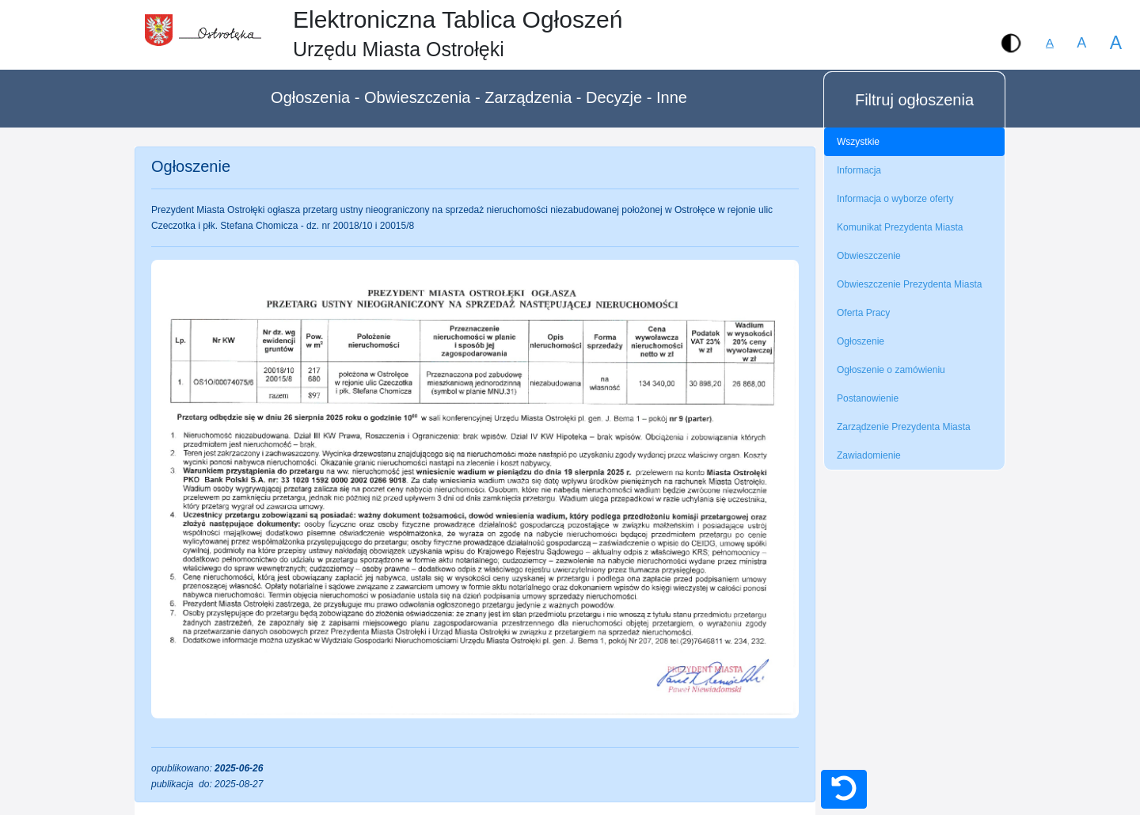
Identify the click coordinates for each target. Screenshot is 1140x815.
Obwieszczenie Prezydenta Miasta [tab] (909, 284)
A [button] (1081, 43)
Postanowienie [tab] (868, 398)
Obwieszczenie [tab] (869, 255)
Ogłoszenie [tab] (860, 341)
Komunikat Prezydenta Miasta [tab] (900, 227)
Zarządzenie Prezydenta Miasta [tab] (904, 426)
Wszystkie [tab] (858, 141)
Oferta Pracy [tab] (863, 312)
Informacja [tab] (859, 170)
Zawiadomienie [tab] (869, 455)
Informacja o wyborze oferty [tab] (895, 198)
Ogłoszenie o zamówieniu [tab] (891, 369)
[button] (1011, 42)
